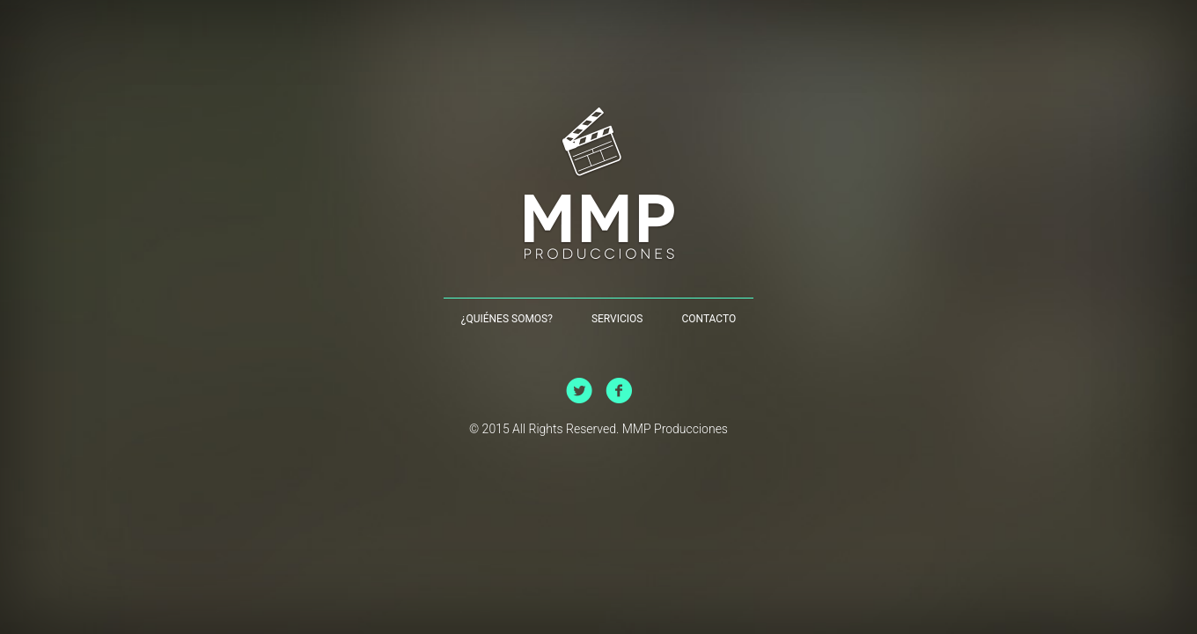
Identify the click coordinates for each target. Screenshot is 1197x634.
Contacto (708, 319)
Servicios (617, 319)
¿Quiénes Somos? (507, 319)
